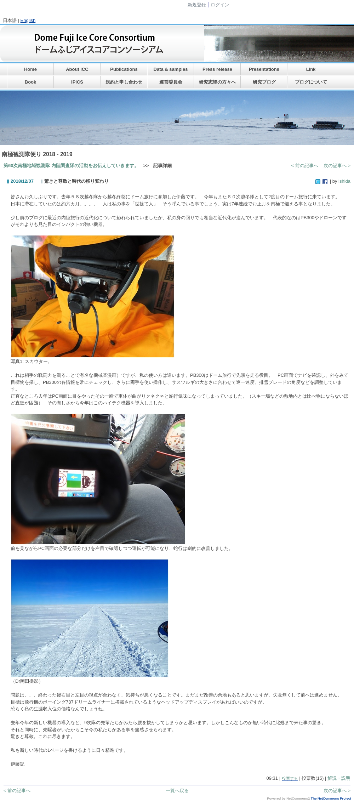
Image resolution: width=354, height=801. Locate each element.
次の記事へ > (337, 165)
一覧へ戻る (177, 790)
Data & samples (171, 69)
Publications (123, 69)
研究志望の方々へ (217, 82)
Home (30, 69)
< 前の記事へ (304, 165)
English (28, 20)
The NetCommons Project (331, 798)
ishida (344, 181)
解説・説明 (338, 778)
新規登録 (197, 4)
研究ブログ (264, 82)
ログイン (220, 4)
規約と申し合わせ (123, 82)
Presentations (264, 69)
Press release (217, 69)
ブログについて (311, 82)
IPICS (77, 82)
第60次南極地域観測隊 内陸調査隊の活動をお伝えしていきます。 (71, 165)
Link (311, 69)
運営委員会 (170, 82)
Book (30, 82)
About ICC (77, 69)
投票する (290, 778)
